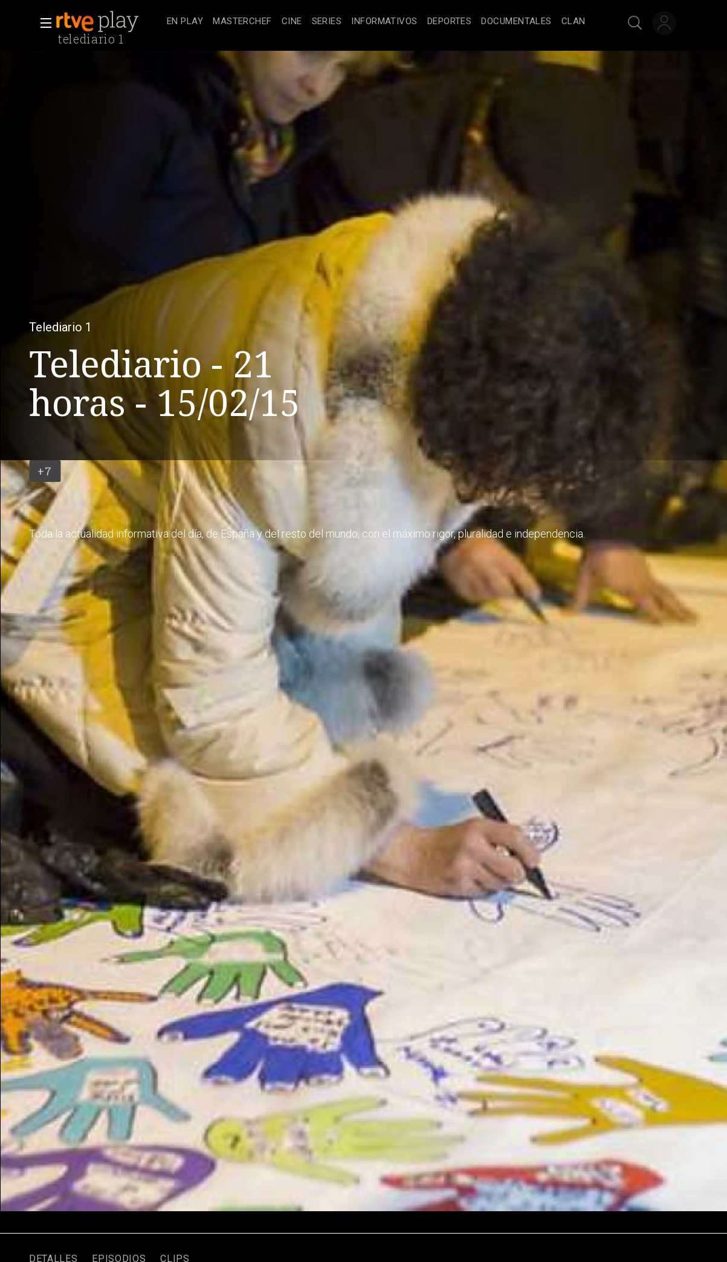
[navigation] (377, 22)
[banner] (109, 22)
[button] (42, 23)
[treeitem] (185, 22)
